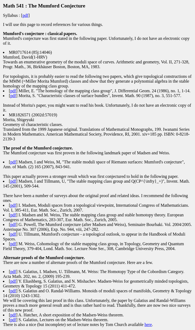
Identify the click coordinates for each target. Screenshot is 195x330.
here (148, 324)
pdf (25, 15)
